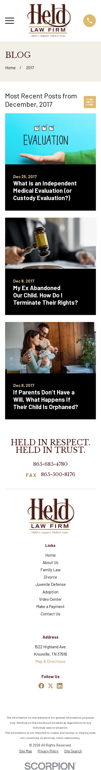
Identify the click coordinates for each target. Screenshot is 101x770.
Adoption (50, 591)
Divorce (50, 577)
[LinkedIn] (59, 686)
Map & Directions (50, 661)
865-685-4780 (50, 464)
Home (50, 555)
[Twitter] (50, 686)
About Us (50, 562)
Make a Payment (50, 606)
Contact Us (50, 613)
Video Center (50, 599)
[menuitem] (25, 751)
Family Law (50, 569)
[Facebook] (41, 686)
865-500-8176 (58, 474)
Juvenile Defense (50, 584)
